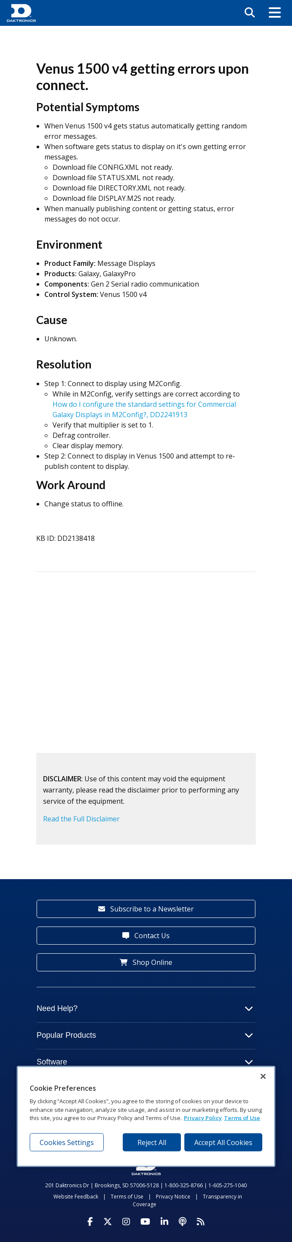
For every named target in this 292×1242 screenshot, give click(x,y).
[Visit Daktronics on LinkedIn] (164, 1221)
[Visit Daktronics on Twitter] (107, 1221)
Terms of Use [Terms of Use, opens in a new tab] (242, 1118)
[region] (146, 1116)
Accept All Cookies (223, 1142)
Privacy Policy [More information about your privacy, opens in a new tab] (203, 1118)
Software (145, 1062)
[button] (274, 13)
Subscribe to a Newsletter (146, 909)
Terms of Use (127, 1196)
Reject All (151, 1142)
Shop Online (146, 962)
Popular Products (145, 1035)
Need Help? (145, 1008)
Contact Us (146, 935)
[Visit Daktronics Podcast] (182, 1221)
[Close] (263, 1076)
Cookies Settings (67, 1142)
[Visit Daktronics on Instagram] (126, 1221)
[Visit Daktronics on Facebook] (90, 1221)
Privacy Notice (173, 1196)
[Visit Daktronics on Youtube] (145, 1221)
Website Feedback (75, 1196)
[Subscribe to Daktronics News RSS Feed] (201, 1221)
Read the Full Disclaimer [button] (81, 819)
